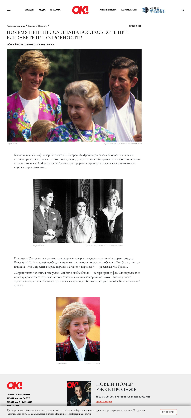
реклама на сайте (18, 398)
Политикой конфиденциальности (73, 413)
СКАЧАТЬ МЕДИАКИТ (18, 394)
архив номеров (104, 402)
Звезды (29, 10)
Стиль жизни (108, 10)
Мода (42, 10)
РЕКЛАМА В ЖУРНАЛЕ (19, 402)
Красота (55, 10)
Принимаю (168, 412)
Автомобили (129, 10)
